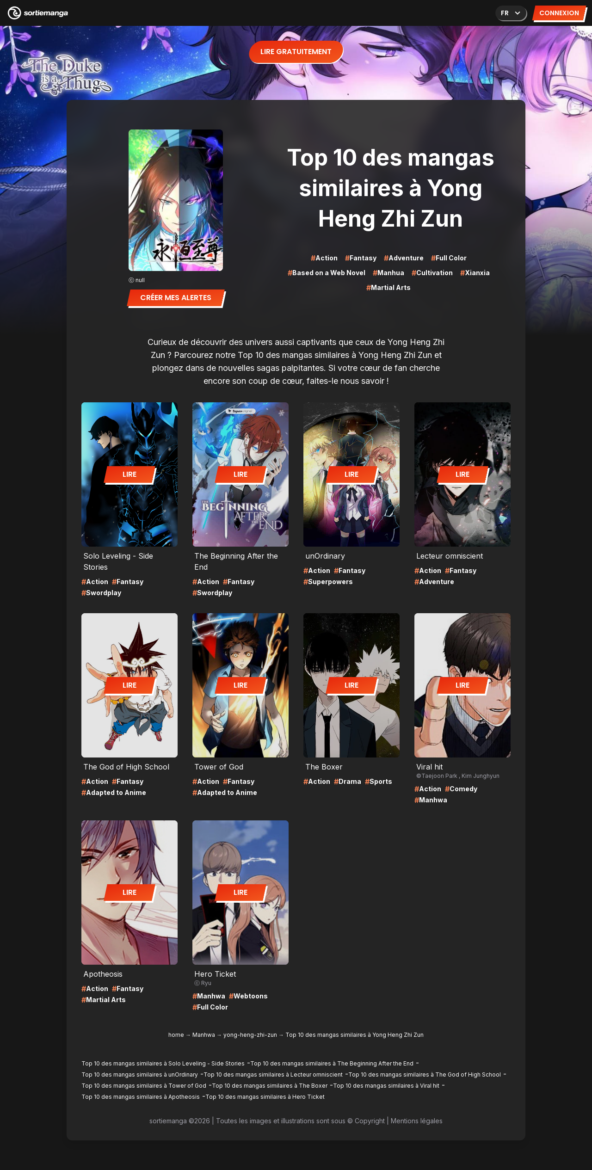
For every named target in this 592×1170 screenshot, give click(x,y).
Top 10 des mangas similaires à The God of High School (424, 1074)
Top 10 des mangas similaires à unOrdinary (139, 1074)
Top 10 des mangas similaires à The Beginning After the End (331, 1063)
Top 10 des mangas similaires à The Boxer (269, 1085)
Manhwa (203, 1034)
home (176, 1034)
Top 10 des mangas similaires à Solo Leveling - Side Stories (163, 1063)
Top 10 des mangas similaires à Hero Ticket (265, 1096)
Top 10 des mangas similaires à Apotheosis (140, 1096)
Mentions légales (417, 1121)
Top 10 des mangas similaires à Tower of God (143, 1085)
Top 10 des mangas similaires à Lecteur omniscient (273, 1074)
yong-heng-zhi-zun (250, 1034)
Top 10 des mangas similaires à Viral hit (386, 1085)
